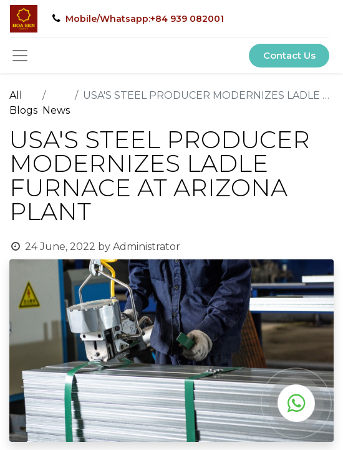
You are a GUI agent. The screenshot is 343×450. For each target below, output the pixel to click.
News (56, 110)
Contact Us (289, 55)
